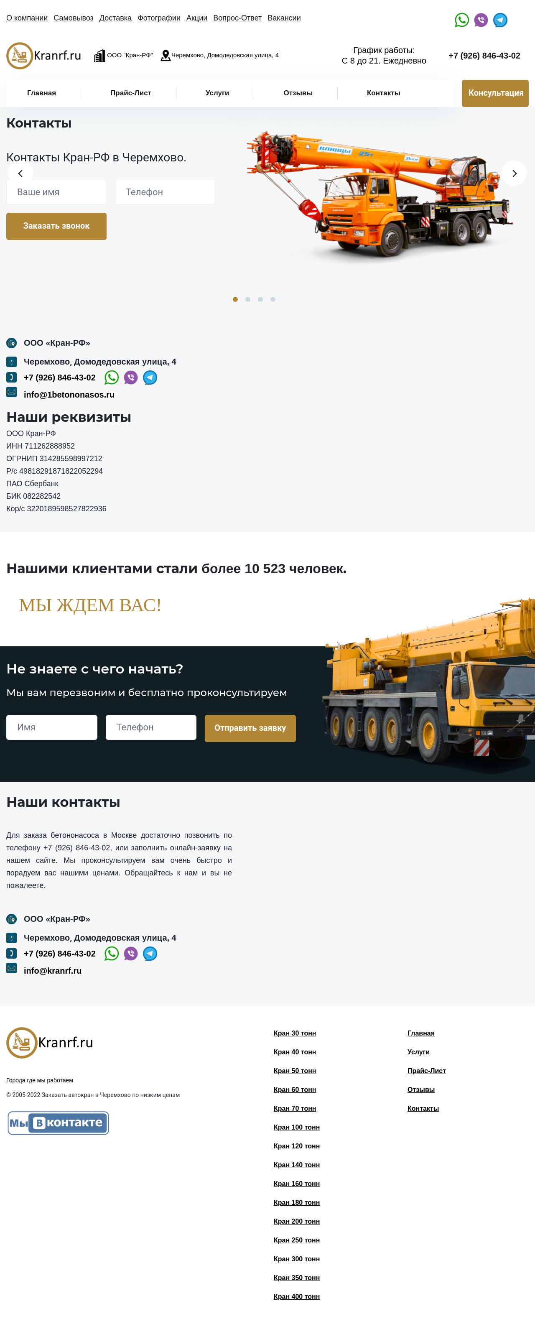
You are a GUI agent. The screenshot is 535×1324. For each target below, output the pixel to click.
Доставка (115, 18)
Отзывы (298, 93)
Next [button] (514, 173)
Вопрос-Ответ (237, 18)
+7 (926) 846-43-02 (484, 55)
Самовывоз (74, 18)
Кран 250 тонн (297, 1240)
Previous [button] (20, 173)
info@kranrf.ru (53, 970)
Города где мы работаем (39, 1080)
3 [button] (260, 299)
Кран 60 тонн (295, 1089)
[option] (379, 197)
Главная (41, 93)
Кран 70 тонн (295, 1108)
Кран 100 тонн (297, 1127)
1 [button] (235, 299)
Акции (196, 18)
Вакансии (284, 18)
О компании (27, 18)
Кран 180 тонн (297, 1202)
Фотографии (159, 18)
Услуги (217, 93)
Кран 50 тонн (295, 1070)
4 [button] (272, 299)
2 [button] (247, 299)
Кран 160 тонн (297, 1183)
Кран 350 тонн (297, 1277)
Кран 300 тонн (297, 1259)
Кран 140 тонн (297, 1164)
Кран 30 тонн (295, 1033)
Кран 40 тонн (295, 1052)
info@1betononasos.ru (69, 394)
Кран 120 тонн (297, 1146)
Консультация (496, 93)
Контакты (383, 93)
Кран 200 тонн (297, 1221)
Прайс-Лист (130, 93)
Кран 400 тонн (297, 1296)
